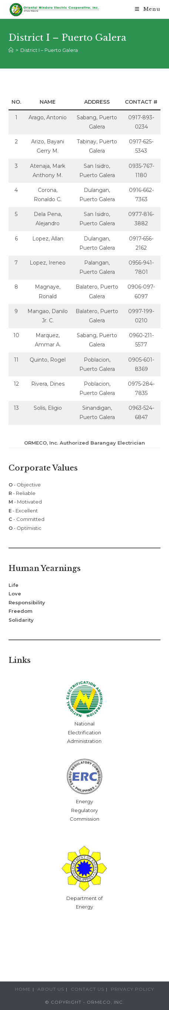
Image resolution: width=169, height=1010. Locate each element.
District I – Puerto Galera (49, 50)
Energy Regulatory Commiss (84, 810)
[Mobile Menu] (147, 9)
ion (95, 819)
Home (23, 989)
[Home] (11, 50)
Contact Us (87, 989)
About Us (50, 989)
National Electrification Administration (84, 732)
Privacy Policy (132, 989)
